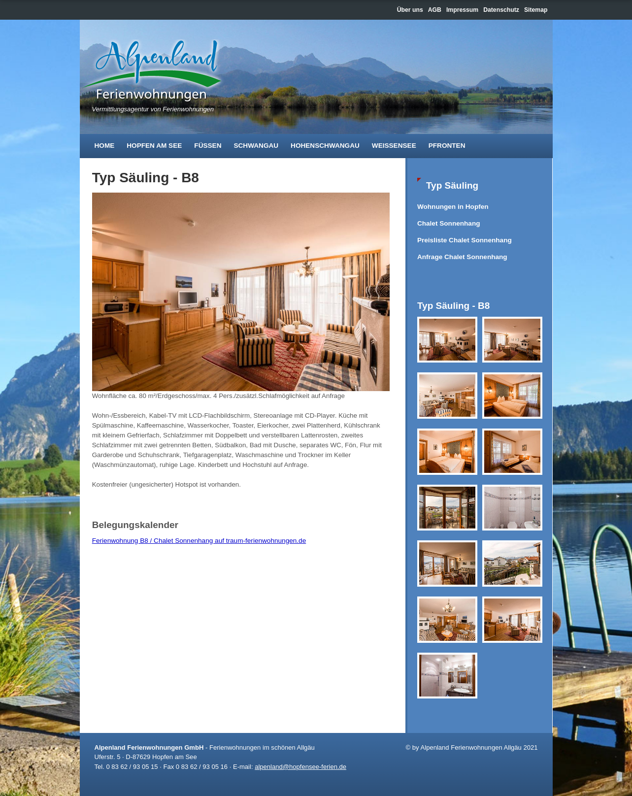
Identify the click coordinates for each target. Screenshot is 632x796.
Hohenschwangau (325, 145)
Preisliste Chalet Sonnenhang (464, 240)
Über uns (410, 9)
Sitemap (536, 9)
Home (105, 145)
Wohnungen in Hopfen (453, 206)
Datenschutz (501, 9)
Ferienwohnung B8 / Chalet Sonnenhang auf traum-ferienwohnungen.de (199, 540)
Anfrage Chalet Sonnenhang (462, 257)
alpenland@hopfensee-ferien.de (300, 766)
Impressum (462, 9)
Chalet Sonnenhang (448, 223)
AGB (434, 9)
